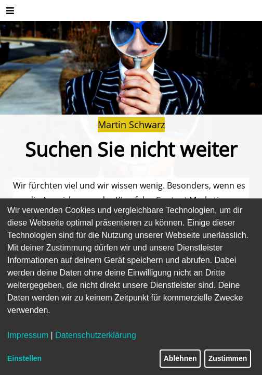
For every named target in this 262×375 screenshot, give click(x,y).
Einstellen (24, 358)
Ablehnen (180, 358)
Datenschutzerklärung (95, 335)
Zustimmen (227, 358)
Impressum (27, 335)
